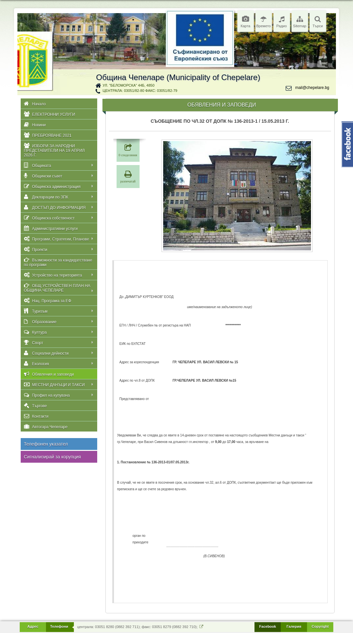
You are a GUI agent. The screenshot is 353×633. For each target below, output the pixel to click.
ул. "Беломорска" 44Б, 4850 (129, 85)
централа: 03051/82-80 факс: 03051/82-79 (140, 91)
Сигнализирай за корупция (52, 456)
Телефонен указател (46, 444)
